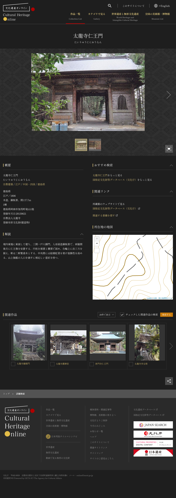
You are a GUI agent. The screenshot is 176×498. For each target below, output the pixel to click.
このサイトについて (133, 6)
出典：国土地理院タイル (162, 298)
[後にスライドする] (168, 94)
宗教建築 (8, 184)
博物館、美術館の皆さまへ (103, 414)
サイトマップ (96, 453)
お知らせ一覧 (96, 431)
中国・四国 (29, 184)
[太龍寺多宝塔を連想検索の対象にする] (131, 364)
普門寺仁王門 (101, 363)
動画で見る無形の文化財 (58, 457)
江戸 (17, 184)
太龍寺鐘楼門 (23, 363)
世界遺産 (50, 447)
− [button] (97, 243)
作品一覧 (75, 17)
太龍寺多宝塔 (140, 363)
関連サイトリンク (98, 447)
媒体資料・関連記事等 (101, 409)
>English (162, 6)
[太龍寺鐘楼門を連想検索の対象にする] (13, 364)
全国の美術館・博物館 (157, 17)
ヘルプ (93, 436)
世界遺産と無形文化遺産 (125, 17)
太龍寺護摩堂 (62, 363)
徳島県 (41, 184)
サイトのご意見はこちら (102, 458)
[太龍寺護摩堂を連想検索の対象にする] (52, 364)
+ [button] (97, 239)
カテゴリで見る (96, 17)
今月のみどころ (97, 425)
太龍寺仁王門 (100, 175)
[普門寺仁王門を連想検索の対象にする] (92, 364)
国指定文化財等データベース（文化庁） (115, 180)
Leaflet (149, 298)
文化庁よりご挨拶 (98, 420)
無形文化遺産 (52, 452)
